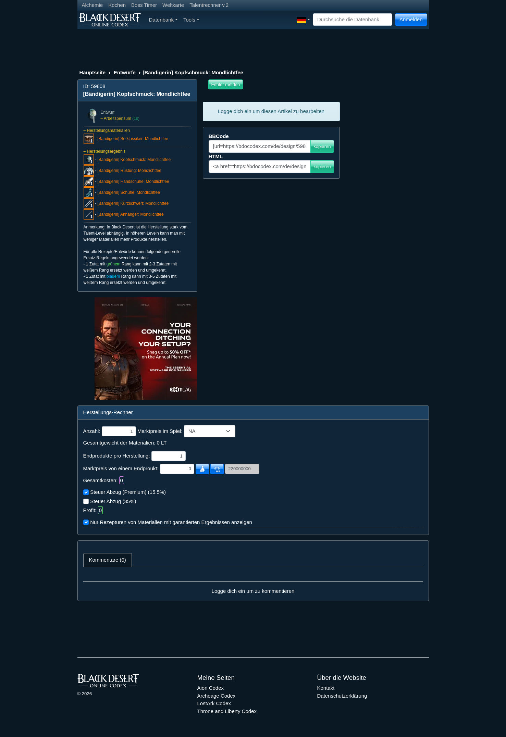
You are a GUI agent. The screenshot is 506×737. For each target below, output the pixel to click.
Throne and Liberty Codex (227, 711)
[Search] (352, 19)
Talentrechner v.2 (209, 5)
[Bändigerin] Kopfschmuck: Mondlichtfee (134, 159)
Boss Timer (144, 5)
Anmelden (411, 19)
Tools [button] (191, 20)
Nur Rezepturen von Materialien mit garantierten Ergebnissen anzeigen (171, 522)
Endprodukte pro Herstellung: (116, 456)
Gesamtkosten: (100, 480)
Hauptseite (92, 72)
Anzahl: (91, 431)
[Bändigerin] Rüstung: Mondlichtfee (129, 170)
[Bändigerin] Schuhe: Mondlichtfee (128, 192)
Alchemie (92, 5)
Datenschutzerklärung (342, 696)
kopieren (322, 146)
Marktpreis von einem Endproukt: (121, 468)
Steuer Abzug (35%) (113, 501)
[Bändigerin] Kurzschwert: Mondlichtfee (133, 203)
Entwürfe (125, 72)
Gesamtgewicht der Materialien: (119, 443)
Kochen (117, 5)
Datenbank (163, 20)
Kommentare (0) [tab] (107, 560)
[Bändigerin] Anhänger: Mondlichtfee (130, 214)
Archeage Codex (216, 696)
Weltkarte (173, 5)
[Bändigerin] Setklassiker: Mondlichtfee (132, 138)
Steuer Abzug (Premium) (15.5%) (128, 492)
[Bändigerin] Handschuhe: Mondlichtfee (133, 181)
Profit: (90, 510)
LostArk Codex (214, 703)
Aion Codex (210, 688)
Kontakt (326, 688)
